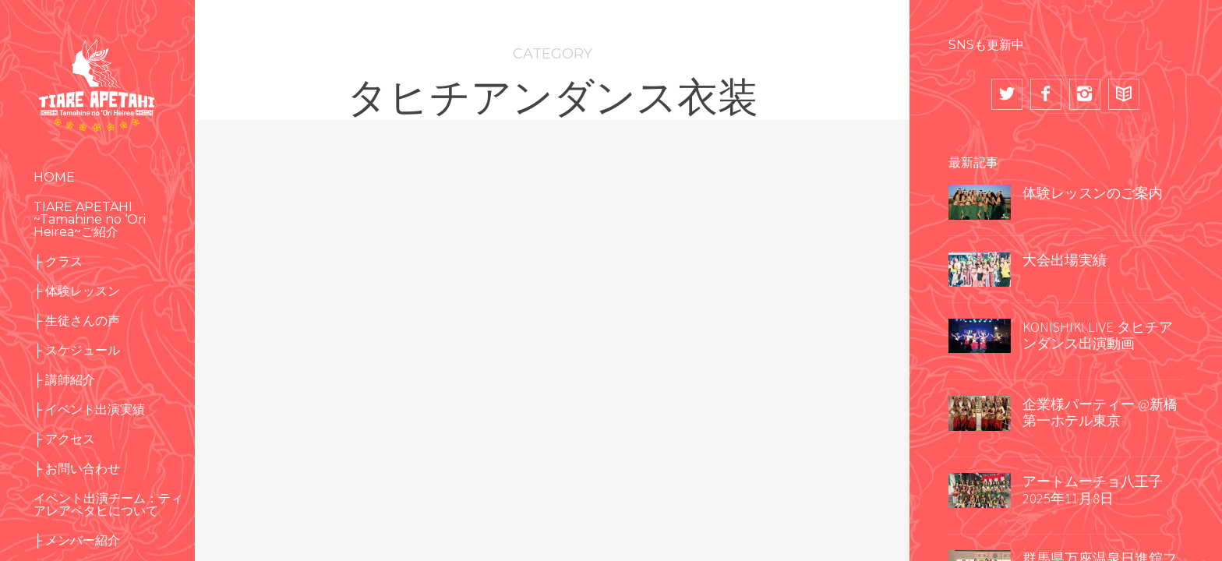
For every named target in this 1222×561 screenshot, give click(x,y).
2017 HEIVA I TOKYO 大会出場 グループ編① (550, 427)
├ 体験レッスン (77, 291)
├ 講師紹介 (64, 379)
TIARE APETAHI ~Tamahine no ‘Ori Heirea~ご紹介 (90, 219)
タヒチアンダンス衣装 (535, 347)
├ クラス (58, 261)
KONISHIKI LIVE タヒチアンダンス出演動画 (1097, 335)
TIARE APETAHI (507, 287)
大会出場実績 (1064, 260)
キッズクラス (299, 307)
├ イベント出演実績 (89, 409)
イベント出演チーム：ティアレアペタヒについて (108, 504)
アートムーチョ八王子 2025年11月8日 (1092, 489)
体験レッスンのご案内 (1092, 193)
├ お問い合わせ (77, 468)
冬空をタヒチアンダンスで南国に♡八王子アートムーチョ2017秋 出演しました (311, 476)
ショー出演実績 (279, 367)
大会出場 (749, 327)
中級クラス (316, 386)
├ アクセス (64, 439)
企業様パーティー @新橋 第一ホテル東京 (1100, 412)
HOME (54, 177)
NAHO (724, 287)
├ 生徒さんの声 (77, 320)
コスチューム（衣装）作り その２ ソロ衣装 (793, 387)
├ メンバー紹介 (77, 540)
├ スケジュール (77, 350)
